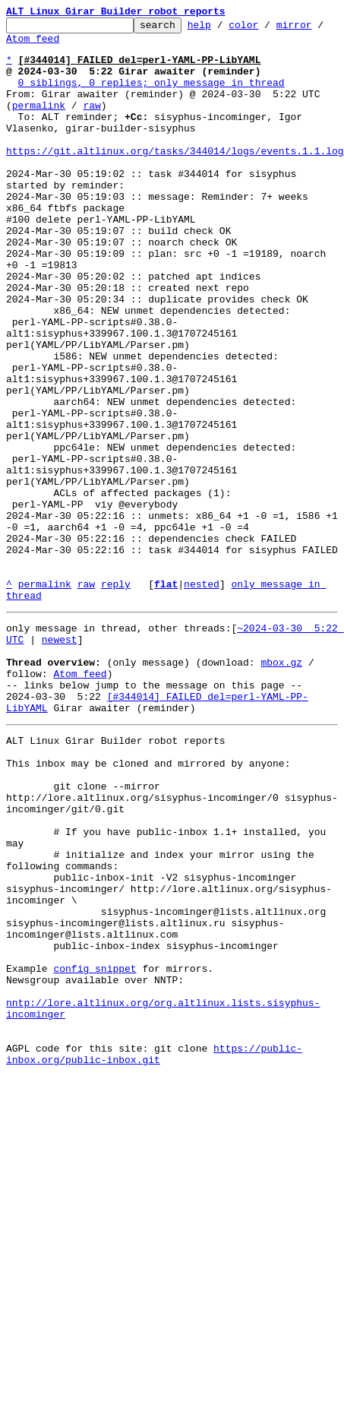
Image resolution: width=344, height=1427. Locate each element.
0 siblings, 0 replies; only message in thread (151, 96)
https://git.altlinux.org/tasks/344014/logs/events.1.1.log (175, 178)
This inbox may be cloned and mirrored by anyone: (148, 904)
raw (91, 123)
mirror (318, 29)
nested (201, 697)
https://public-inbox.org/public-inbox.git (154, 1253)
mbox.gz (281, 787)
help (223, 29)
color (267, 29)
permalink (38, 123)
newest (59, 760)
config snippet (94, 1150)
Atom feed (44, 45)
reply (116, 697)
